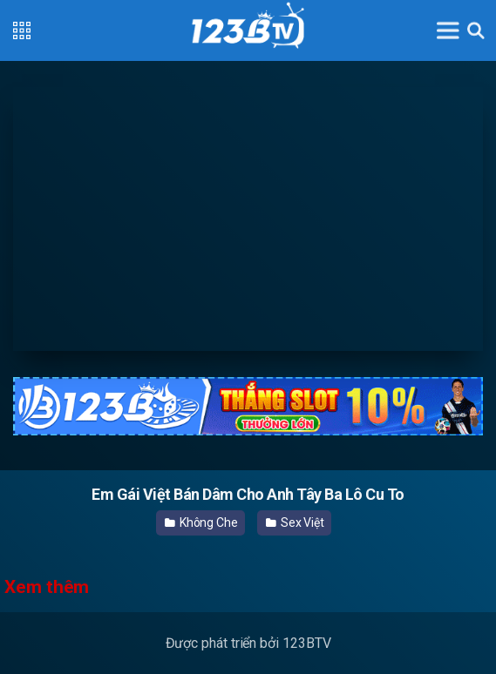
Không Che (201, 522)
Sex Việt (295, 522)
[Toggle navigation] (448, 30)
